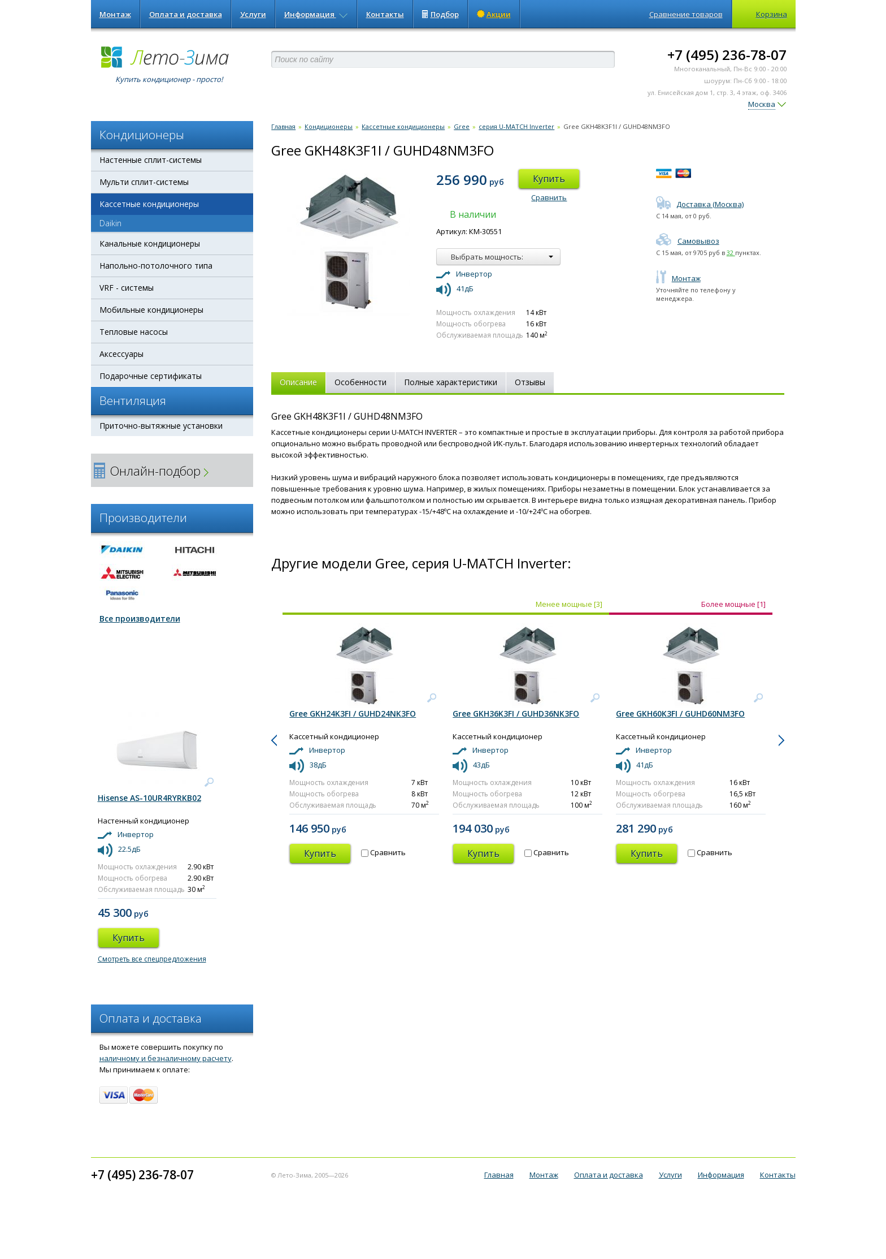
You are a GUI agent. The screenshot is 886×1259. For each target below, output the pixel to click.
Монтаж (115, 14)
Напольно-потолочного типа (155, 265)
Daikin (110, 223)
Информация (316, 14)
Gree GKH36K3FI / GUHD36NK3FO (516, 713)
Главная (283, 126)
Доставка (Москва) (700, 204)
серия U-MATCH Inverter (516, 126)
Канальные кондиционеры (149, 243)
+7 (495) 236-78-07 (727, 54)
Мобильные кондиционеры (151, 309)
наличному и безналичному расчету (165, 1058)
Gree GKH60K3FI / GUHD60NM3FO (680, 713)
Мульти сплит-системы (144, 181)
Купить (549, 179)
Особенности (360, 382)
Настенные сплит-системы (150, 159)
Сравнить (549, 197)
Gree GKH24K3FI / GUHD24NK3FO (352, 713)
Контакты (385, 14)
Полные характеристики (450, 382)
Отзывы (530, 382)
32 (731, 252)
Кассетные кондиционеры (149, 204)
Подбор (440, 14)
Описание (298, 382)
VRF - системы (126, 287)
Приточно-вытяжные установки (161, 425)
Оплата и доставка (185, 14)
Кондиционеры (329, 126)
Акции (494, 14)
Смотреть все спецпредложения (152, 959)
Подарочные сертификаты (150, 375)
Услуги (253, 14)
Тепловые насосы (133, 331)
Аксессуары (121, 353)
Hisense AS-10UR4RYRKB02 (149, 797)
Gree (462, 126)
